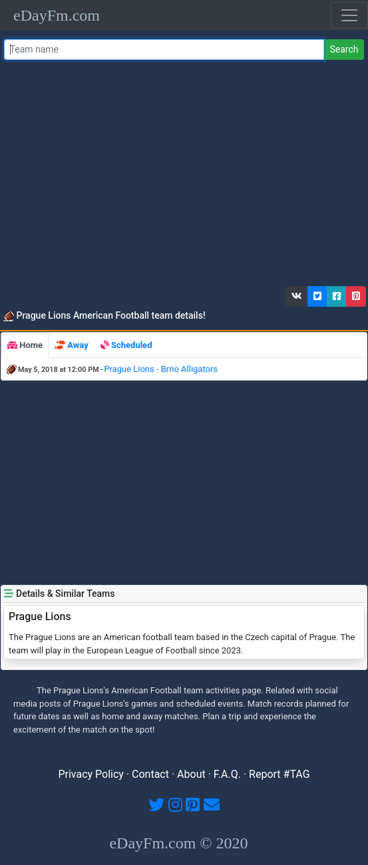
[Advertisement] (182, 176)
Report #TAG (279, 774)
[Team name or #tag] (164, 49)
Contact (150, 774)
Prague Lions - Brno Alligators (161, 369)
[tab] (25, 345)
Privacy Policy (91, 774)
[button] (296, 296)
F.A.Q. (227, 774)
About (191, 774)
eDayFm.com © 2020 (178, 843)
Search (343, 49)
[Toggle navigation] (349, 15)
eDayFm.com (56, 15)
